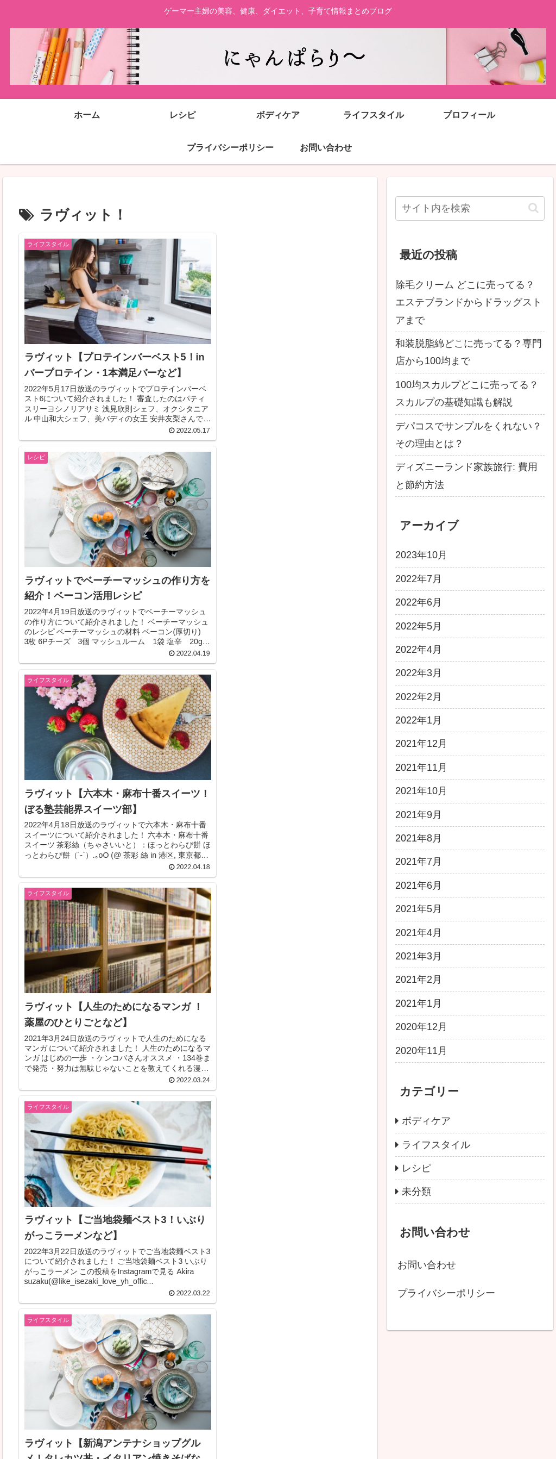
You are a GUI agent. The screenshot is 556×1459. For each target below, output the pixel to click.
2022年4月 (418, 649)
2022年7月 (418, 578)
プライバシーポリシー (446, 1293)
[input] (469, 208)
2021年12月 (421, 743)
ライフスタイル (436, 1144)
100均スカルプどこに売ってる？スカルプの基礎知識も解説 (467, 393)
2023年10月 (421, 555)
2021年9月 (418, 814)
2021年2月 (418, 979)
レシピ (416, 1168)
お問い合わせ (426, 1265)
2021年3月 (418, 956)
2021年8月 (418, 838)
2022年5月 (418, 626)
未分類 (416, 1191)
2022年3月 (418, 673)
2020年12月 (421, 1026)
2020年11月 (421, 1050)
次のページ (190, 1311)
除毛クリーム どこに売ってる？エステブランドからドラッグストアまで (468, 302)
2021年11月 (421, 767)
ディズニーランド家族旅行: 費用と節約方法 (466, 476)
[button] (533, 208)
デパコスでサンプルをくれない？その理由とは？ (468, 435)
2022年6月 (418, 602)
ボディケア (426, 1120)
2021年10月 (421, 790)
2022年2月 (418, 696)
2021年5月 (418, 908)
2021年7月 (418, 861)
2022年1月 (418, 720)
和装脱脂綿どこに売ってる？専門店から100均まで (468, 352)
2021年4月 (418, 932)
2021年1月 (418, 1003)
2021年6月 (418, 885)
